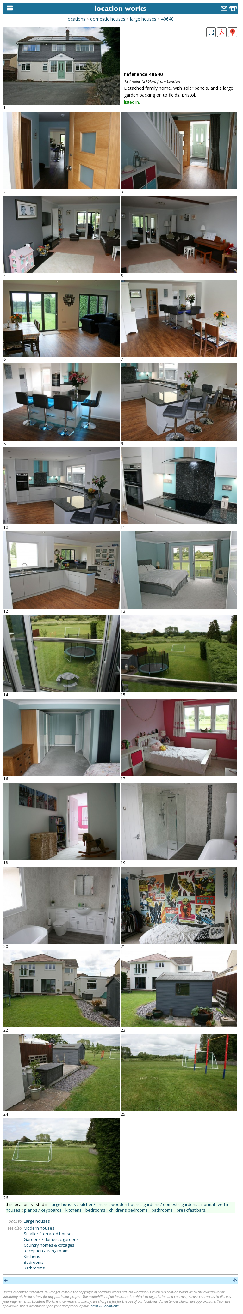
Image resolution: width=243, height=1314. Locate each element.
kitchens (73, 1210)
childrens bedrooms (128, 1210)
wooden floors (125, 1204)
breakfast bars (191, 1210)
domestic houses (107, 19)
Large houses (37, 1221)
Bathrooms (34, 1268)
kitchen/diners (94, 1204)
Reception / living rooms (47, 1251)
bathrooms (162, 1210)
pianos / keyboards (43, 1210)
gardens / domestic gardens (170, 1204)
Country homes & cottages (49, 1245)
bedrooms (95, 1210)
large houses (143, 19)
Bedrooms (34, 1262)
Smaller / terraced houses (49, 1234)
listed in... (133, 102)
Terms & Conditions (104, 1306)
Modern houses (39, 1228)
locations (76, 19)
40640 (167, 19)
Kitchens (32, 1256)
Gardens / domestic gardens (51, 1239)
